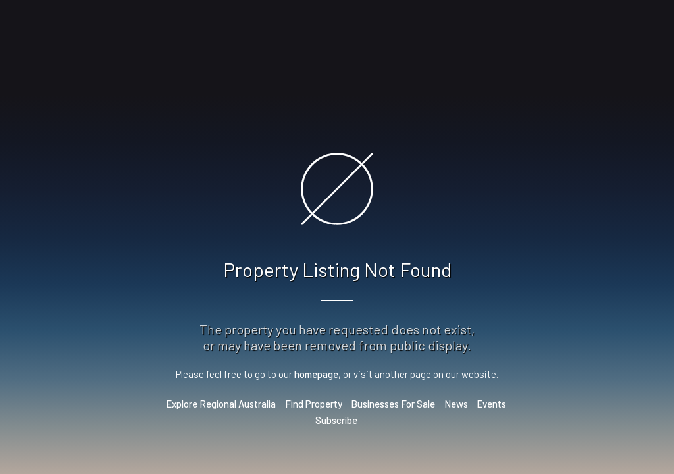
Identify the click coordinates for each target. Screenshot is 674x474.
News (456, 403)
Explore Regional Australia (221, 403)
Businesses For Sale (393, 403)
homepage (316, 374)
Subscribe (336, 420)
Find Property (313, 403)
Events (491, 403)
